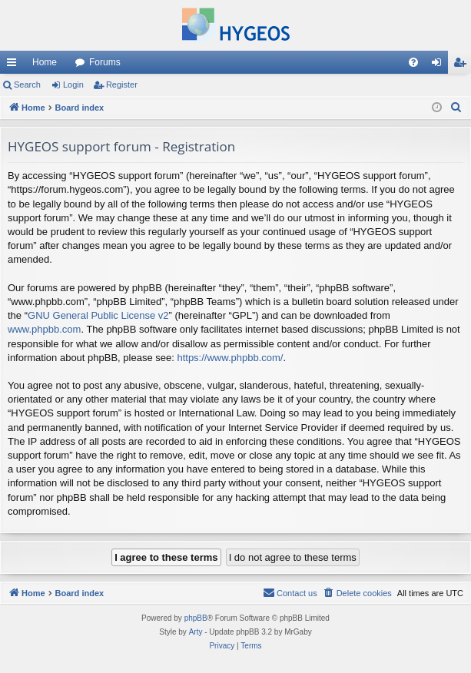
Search (27, 84)
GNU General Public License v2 (98, 315)
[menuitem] (413, 62)
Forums (105, 62)
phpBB (195, 618)
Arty (196, 632)
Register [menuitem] (463, 65)
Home (44, 62)
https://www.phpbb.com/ (230, 357)
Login (73, 84)
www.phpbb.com (44, 329)
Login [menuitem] (440, 65)
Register (122, 84)
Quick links (14, 65)
